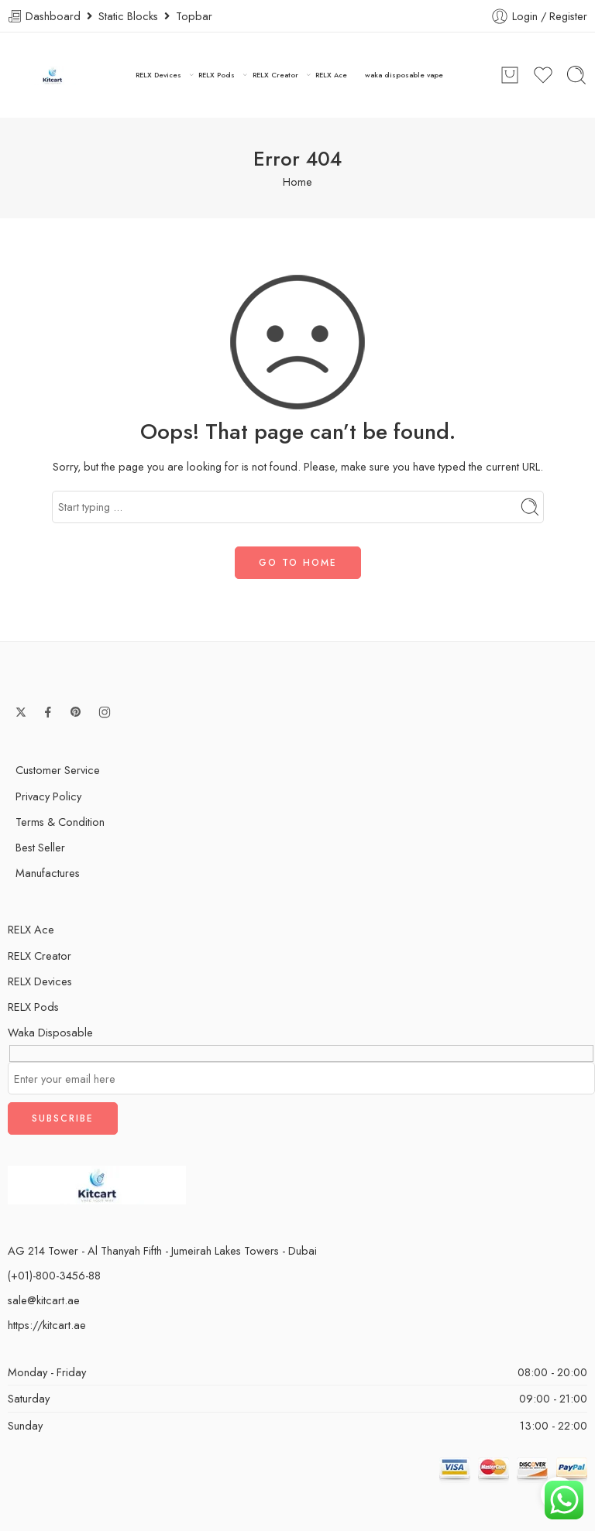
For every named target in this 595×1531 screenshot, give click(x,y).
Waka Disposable (50, 1032)
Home (297, 181)
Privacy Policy (48, 796)
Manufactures (47, 873)
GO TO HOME (298, 563)
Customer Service (57, 770)
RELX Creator (275, 75)
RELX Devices (158, 75)
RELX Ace (331, 75)
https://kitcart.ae (47, 1325)
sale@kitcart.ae (44, 1300)
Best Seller (40, 847)
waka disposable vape (404, 75)
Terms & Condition (60, 821)
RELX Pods (216, 75)
